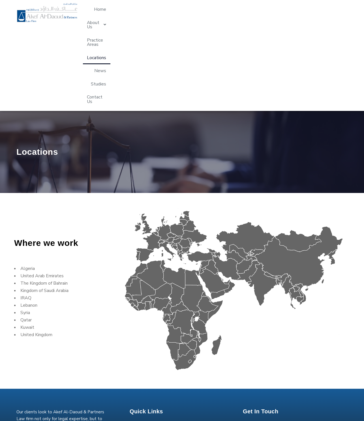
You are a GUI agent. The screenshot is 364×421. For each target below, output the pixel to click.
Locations (260, 12)
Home (166, 12)
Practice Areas (228, 12)
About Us (193, 12)
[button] (193, 12)
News (284, 12)
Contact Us (332, 12)
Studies (305, 12)
